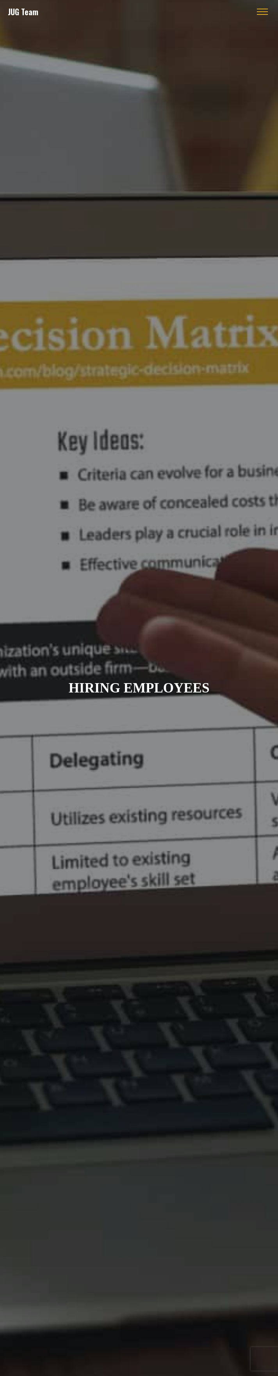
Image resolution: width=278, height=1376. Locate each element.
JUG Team (23, 12)
